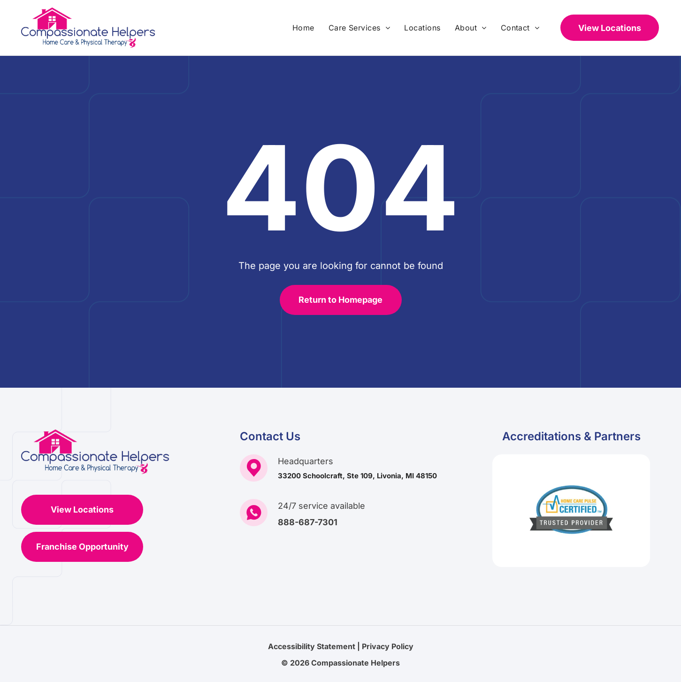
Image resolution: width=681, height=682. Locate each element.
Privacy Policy (387, 646)
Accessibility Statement (311, 646)
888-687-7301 (307, 522)
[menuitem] (303, 27)
